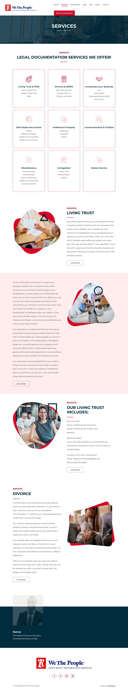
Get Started (75, 263)
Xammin (111, 686)
